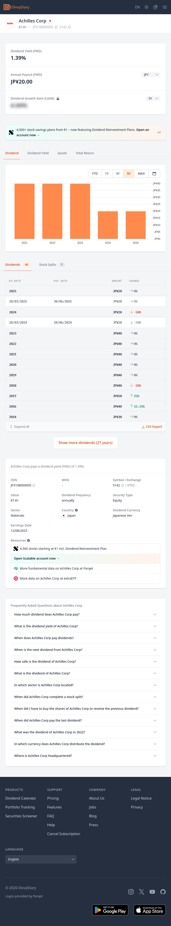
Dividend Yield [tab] (38, 153)
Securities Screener (21, 816)
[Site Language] (137, 7)
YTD (95, 173)
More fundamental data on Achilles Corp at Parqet (56, 568)
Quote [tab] (62, 153)
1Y (107, 173)
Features (54, 807)
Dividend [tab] (11, 153)
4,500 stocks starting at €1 (63, 548)
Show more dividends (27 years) (85, 442)
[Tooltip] (76, 510)
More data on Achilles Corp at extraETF (48, 578)
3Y (118, 173)
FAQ (50, 816)
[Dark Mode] (146, 7)
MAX (141, 173)
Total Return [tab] (85, 153)
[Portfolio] (155, 7)
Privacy (137, 807)
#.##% (19, 105)
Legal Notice (141, 798)
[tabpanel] (85, 208)
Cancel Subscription (63, 833)
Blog (93, 816)
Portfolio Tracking (20, 807)
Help (51, 824)
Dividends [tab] (17, 264)
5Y (128, 173)
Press (93, 824)
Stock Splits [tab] (52, 264)
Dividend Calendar (20, 798)
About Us (96, 798)
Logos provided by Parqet (24, 896)
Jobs (92, 807)
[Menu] (164, 7)
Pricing (53, 798)
